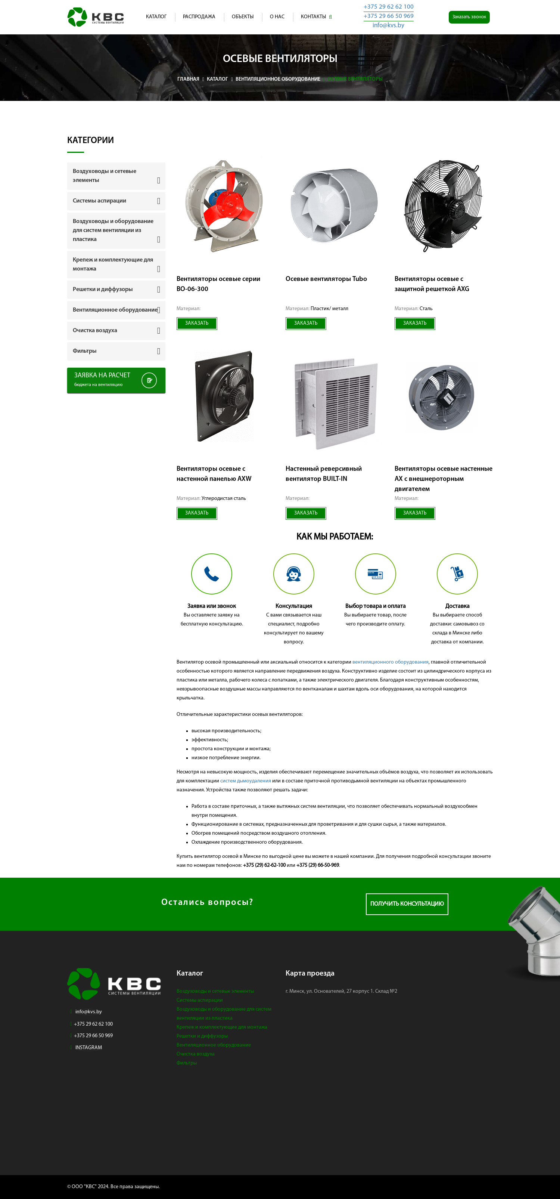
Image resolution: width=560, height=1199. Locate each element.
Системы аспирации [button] (99, 201)
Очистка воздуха (196, 1054)
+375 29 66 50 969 (389, 16)
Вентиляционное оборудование (214, 1045)
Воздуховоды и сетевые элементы (215, 991)
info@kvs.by (388, 25)
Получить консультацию (407, 904)
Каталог (156, 17)
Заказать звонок (469, 17)
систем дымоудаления (245, 781)
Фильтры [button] (85, 351)
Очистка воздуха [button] (95, 331)
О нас (277, 17)
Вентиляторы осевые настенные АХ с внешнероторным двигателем (443, 479)
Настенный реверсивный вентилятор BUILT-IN (324, 474)
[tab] (116, 176)
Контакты (313, 17)
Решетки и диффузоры (202, 1036)
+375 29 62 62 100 (389, 7)
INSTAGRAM (88, 1048)
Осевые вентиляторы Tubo (326, 279)
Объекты (242, 17)
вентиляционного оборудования (390, 662)
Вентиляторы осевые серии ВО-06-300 (218, 284)
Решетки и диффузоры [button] (103, 290)
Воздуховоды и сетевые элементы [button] (104, 176)
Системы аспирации (200, 1000)
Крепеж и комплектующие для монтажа (222, 1027)
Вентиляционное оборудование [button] (115, 310)
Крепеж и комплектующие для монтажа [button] (113, 264)
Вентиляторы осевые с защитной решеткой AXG (432, 284)
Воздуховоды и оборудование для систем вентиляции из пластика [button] (113, 230)
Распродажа (199, 17)
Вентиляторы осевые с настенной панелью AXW (214, 474)
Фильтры (187, 1063)
